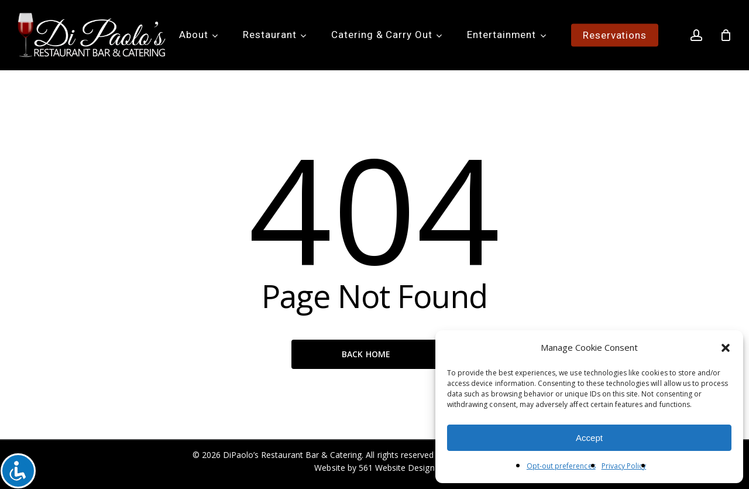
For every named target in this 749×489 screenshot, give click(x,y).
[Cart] (726, 35)
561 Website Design (397, 467)
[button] (725, 348)
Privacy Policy (624, 466)
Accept (589, 438)
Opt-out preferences (561, 466)
